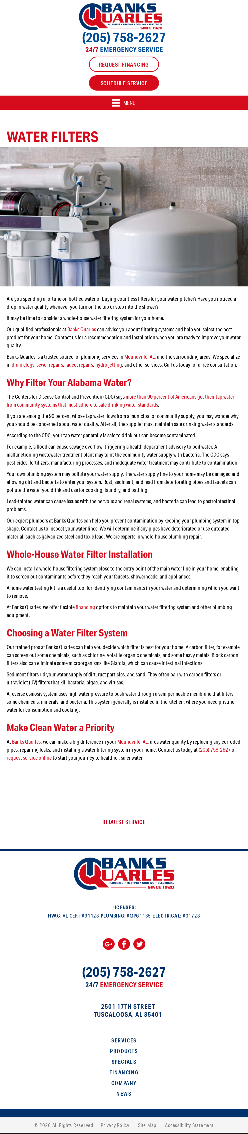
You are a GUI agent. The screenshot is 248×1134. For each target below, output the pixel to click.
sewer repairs (50, 364)
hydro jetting (108, 364)
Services (124, 1040)
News (123, 1093)
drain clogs (23, 364)
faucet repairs (79, 364)
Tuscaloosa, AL (118, 1014)
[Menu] (124, 103)
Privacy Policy (115, 1125)
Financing (124, 1072)
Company (124, 1082)
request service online (29, 757)
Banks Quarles (81, 329)
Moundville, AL (139, 356)
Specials (124, 1061)
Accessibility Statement (189, 1125)
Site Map (147, 1125)
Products (124, 1050)
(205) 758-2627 (124, 37)
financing (85, 606)
